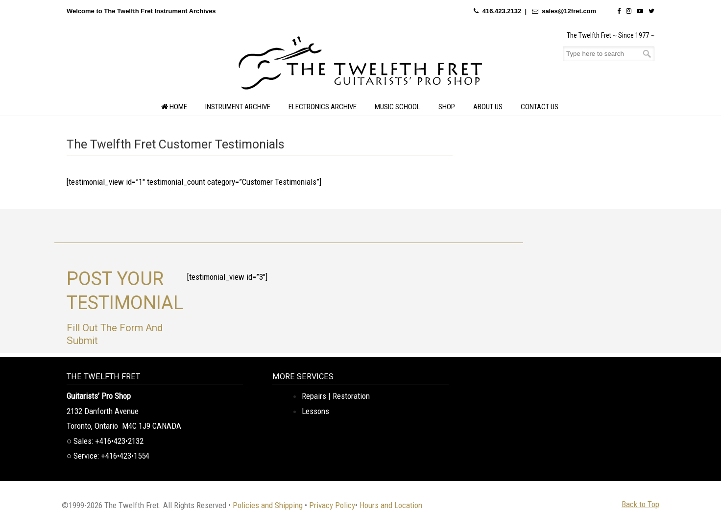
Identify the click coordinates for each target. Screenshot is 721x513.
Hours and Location (391, 505)
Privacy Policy (332, 505)
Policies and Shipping (268, 505)
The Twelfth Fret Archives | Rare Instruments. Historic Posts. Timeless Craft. (360, 66)
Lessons (315, 411)
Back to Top (640, 504)
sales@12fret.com (569, 11)
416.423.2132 (502, 11)
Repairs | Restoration (336, 396)
